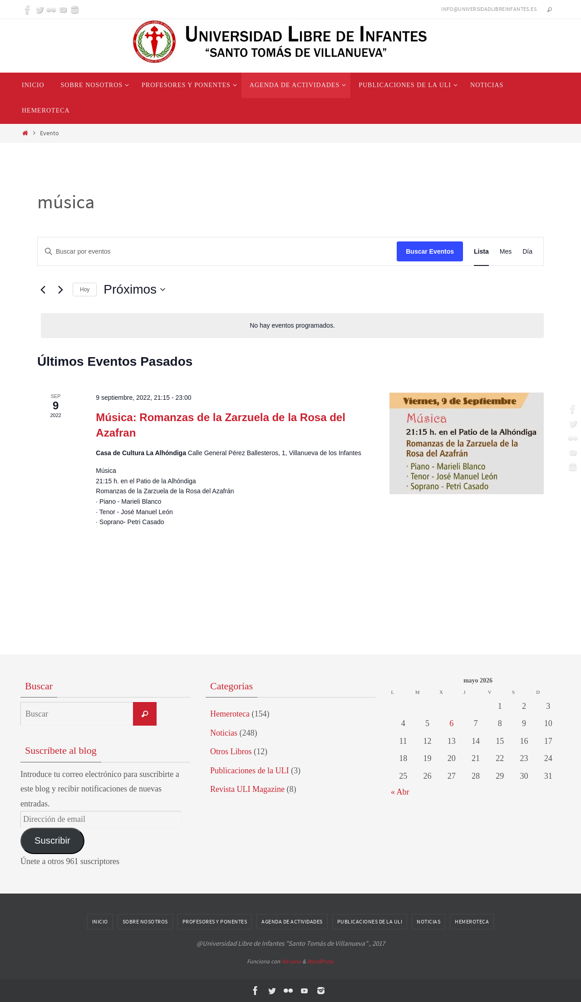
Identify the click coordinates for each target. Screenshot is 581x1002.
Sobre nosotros (145, 921)
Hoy (84, 289)
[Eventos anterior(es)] (42, 289)
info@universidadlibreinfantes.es (489, 8)
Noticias (223, 732)
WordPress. (321, 961)
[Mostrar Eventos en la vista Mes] (506, 251)
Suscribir (52, 840)
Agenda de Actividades (292, 921)
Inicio (100, 921)
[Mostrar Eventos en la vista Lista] (481, 251)
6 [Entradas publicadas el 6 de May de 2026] (451, 723)
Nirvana (291, 961)
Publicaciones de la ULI (249, 770)
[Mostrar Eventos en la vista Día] (527, 251)
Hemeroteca (230, 713)
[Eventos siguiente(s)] (60, 289)
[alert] (292, 325)
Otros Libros (231, 751)
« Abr (400, 791)
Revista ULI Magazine (247, 789)
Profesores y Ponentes (214, 921)
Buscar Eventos (430, 251)
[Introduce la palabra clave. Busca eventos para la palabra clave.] (217, 251)
